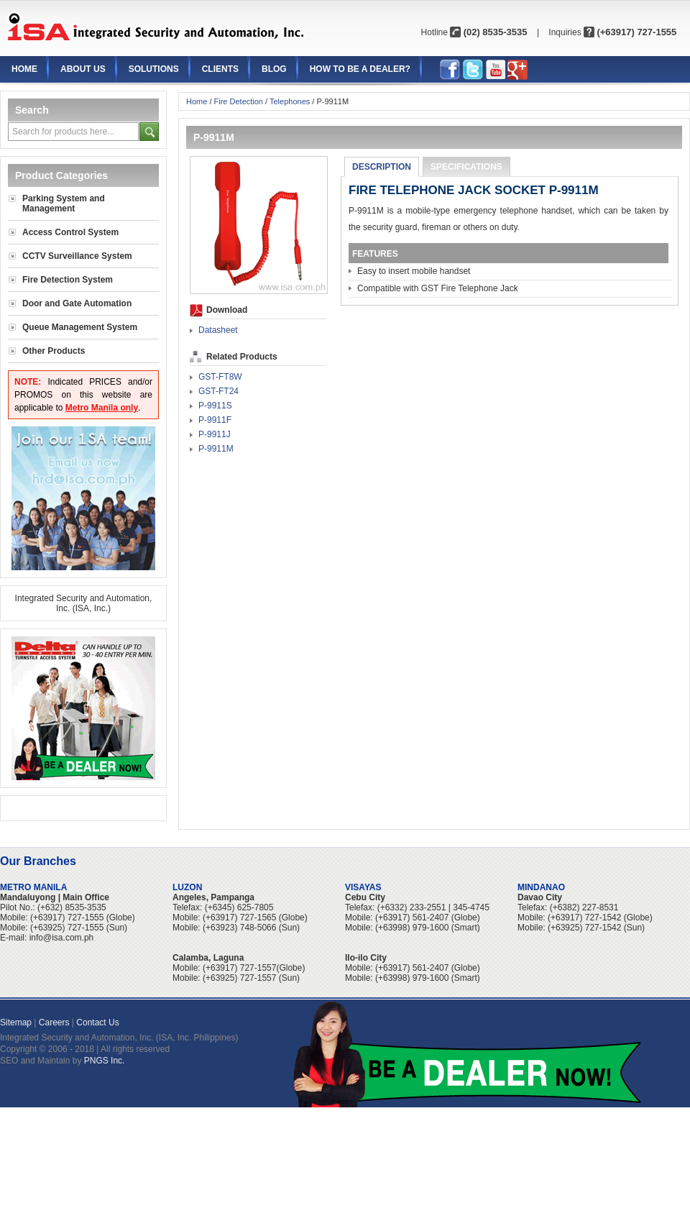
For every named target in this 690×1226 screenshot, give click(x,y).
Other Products (53, 351)
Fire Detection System (67, 280)
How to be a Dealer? (360, 69)
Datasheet (218, 330)
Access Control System (70, 232)
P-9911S (215, 406)
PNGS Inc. (104, 1061)
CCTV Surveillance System (77, 256)
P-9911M (216, 449)
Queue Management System (79, 327)
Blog (274, 69)
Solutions (154, 69)
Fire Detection (238, 101)
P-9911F (214, 420)
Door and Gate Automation (77, 303)
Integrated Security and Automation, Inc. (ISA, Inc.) (83, 603)
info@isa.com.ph (61, 938)
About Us (83, 69)
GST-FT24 (218, 391)
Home (24, 69)
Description (381, 167)
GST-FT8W (220, 377)
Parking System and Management (63, 203)
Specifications (466, 167)
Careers (54, 1022)
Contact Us (97, 1022)
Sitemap (16, 1022)
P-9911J (214, 434)
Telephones (290, 101)
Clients (220, 69)
